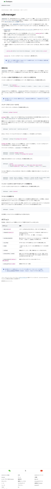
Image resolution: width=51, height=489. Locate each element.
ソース (2, 483)
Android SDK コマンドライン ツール (21, 24)
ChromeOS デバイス (39, 481)
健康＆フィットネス (22, 481)
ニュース (3, 485)
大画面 (36, 477)
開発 (11, 10)
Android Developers (5, 10)
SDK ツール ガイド (24, 10)
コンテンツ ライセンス (22, 277)
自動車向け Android (38, 483)
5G (18, 487)
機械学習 (19, 479)
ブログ (2, 487)
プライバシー (20, 485)
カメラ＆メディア (21, 483)
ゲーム (19, 477)
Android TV (37, 485)
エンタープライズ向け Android (7, 479)
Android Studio (5, 5)
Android (3, 477)
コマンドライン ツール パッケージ (26, 29)
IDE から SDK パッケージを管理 (12, 21)
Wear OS (36, 479)
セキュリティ (4, 481)
